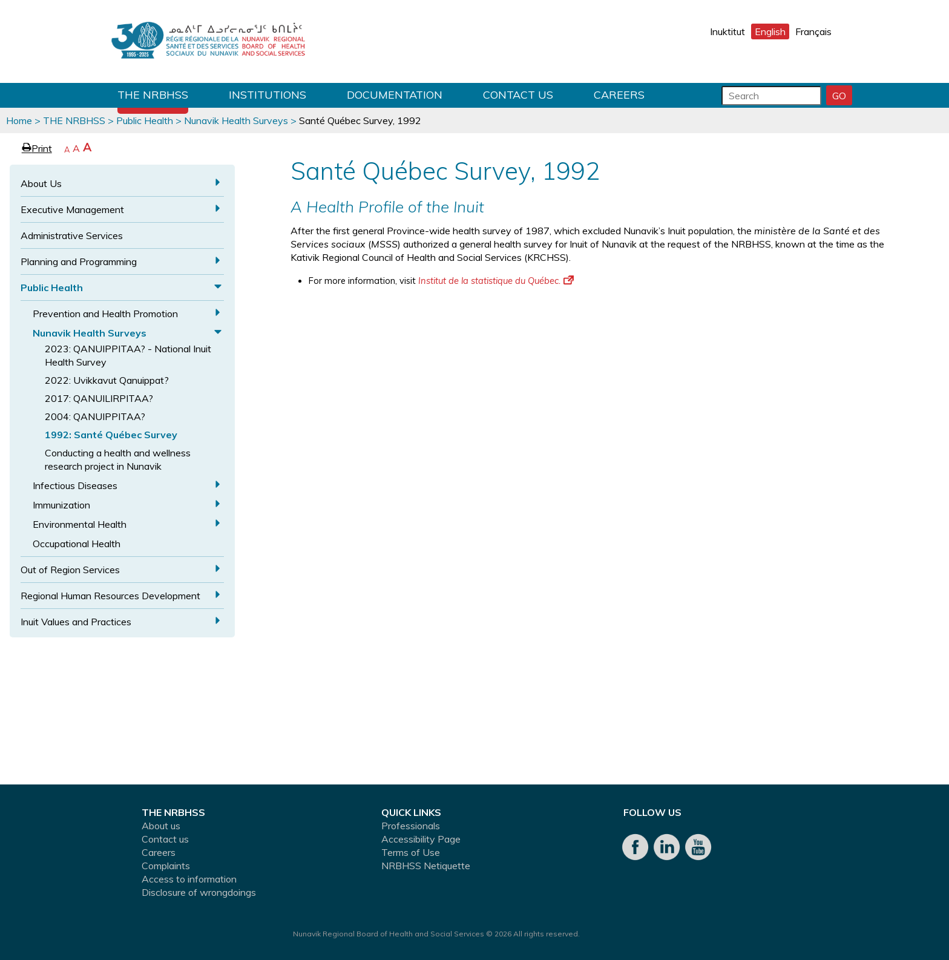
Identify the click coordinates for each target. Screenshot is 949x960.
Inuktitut (727, 31)
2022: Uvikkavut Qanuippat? (107, 380)
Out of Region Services (70, 570)
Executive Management (72, 209)
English (770, 31)
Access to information (189, 879)
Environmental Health (79, 524)
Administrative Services (72, 235)
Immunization (61, 505)
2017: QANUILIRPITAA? (99, 398)
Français (813, 31)
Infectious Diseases (75, 485)
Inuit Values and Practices (76, 622)
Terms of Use (410, 852)
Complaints (166, 866)
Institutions (267, 95)
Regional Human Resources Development (110, 596)
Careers (619, 95)
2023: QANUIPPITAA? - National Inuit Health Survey (128, 355)
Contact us (518, 95)
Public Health (144, 120)
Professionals (410, 826)
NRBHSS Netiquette (425, 866)
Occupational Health (76, 544)
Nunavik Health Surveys (236, 120)
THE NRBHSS (152, 95)
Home (19, 120)
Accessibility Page (421, 839)
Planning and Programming (79, 261)
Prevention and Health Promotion (105, 313)
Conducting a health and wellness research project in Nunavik (118, 459)
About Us (41, 183)
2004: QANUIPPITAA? (95, 416)
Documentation (394, 95)
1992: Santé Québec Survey (111, 435)
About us (161, 826)
